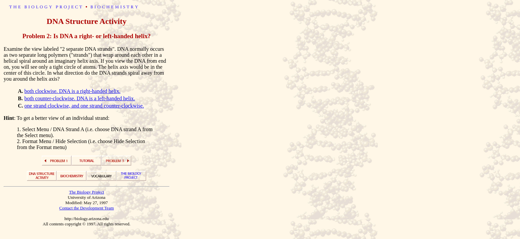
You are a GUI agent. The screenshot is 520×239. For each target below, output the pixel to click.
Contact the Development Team (86, 207)
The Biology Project (86, 192)
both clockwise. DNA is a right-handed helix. (73, 91)
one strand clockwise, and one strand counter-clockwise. (84, 106)
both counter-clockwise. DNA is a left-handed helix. (80, 98)
